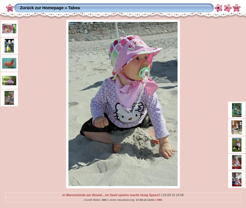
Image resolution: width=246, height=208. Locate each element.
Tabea (74, 7)
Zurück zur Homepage (42, 7)
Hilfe (159, 199)
